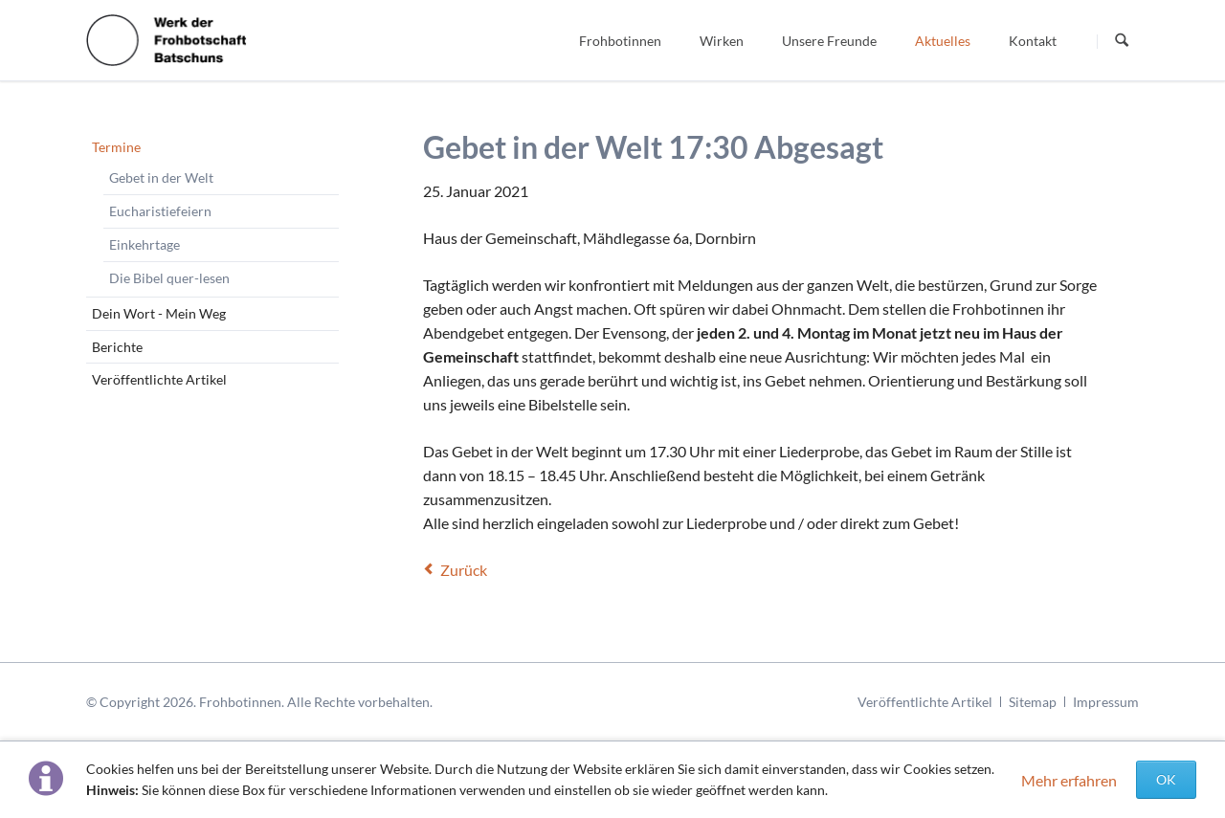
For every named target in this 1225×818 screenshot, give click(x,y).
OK (1166, 779)
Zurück (463, 570)
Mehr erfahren (1069, 780)
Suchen (1122, 41)
